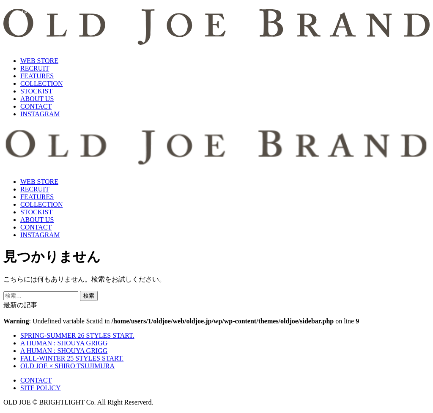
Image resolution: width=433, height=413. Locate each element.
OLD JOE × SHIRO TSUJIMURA (67, 365)
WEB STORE (39, 60)
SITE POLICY (40, 387)
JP (24, 12)
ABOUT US (37, 98)
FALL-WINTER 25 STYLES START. (71, 358)
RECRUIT (34, 68)
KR (46, 12)
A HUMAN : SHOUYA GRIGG (63, 343)
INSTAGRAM (40, 114)
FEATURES (37, 75)
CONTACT (36, 106)
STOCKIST (36, 91)
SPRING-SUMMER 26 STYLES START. (77, 335)
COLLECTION (41, 83)
